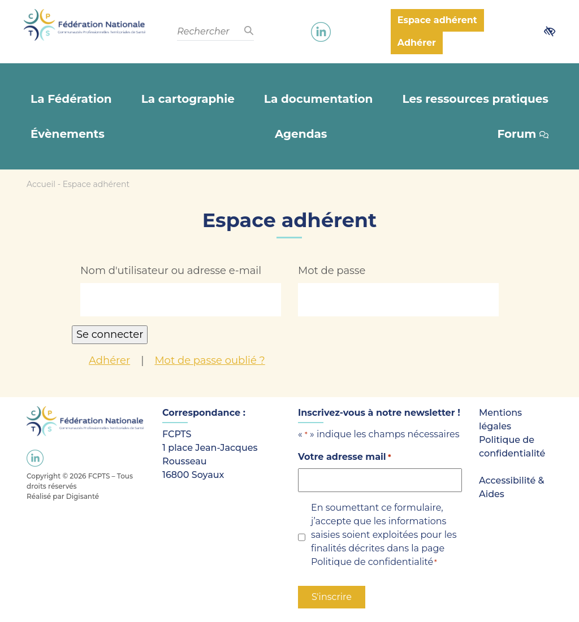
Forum (522, 134)
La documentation (318, 99)
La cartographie (188, 99)
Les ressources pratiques (475, 99)
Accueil (41, 184)
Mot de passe (332, 270)
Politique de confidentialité (372, 561)
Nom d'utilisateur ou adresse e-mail (170, 270)
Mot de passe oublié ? (209, 360)
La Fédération (71, 99)
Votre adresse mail (344, 457)
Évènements (68, 134)
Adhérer (109, 360)
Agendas (301, 134)
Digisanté (82, 496)
